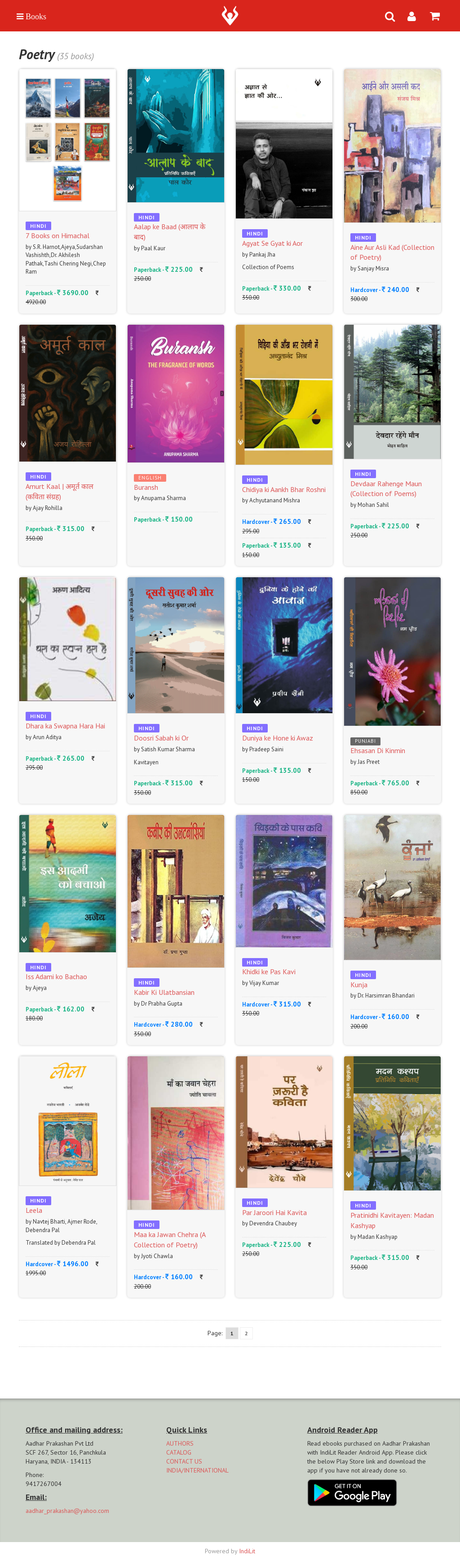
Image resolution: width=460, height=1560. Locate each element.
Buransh (146, 487)
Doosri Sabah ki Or (161, 737)
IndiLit (247, 1551)
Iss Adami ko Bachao (56, 976)
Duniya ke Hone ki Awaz (277, 737)
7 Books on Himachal (57, 235)
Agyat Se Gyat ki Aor (272, 243)
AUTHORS (180, 1443)
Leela (34, 1210)
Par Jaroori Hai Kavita (274, 1212)
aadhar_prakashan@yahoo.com (67, 1511)
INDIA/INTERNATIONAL (197, 1470)
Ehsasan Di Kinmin (377, 750)
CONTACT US (184, 1461)
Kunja (358, 984)
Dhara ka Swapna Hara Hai (65, 725)
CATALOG (178, 1452)
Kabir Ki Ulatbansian (164, 992)
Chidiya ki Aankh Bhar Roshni (284, 489)
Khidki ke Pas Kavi (269, 971)
